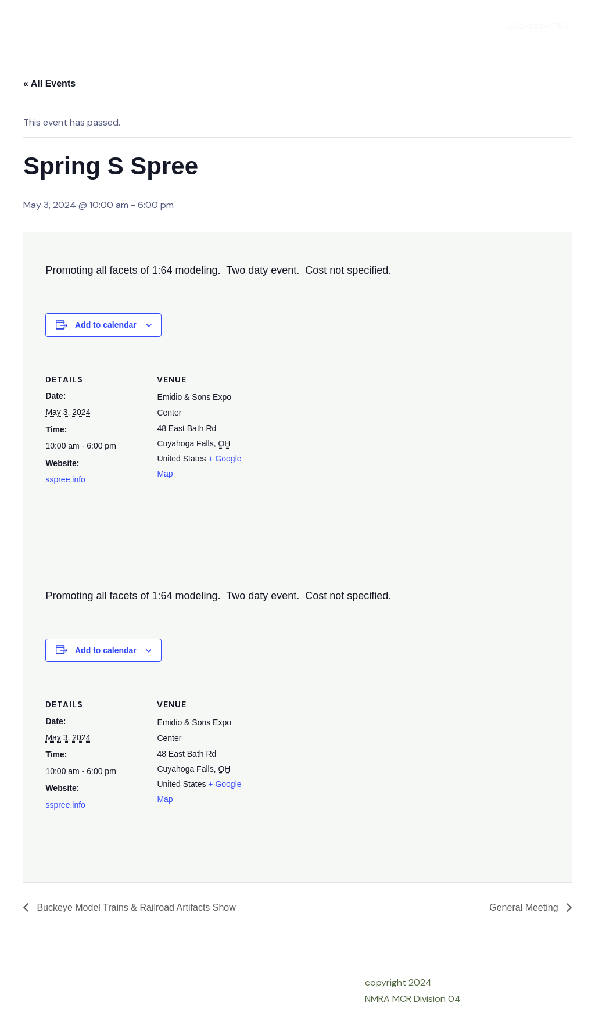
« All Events (49, 83)
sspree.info (65, 479)
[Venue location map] (329, 436)
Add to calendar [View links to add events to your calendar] (106, 325)
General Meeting (525, 907)
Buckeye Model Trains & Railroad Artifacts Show (135, 907)
